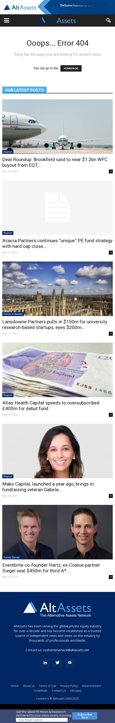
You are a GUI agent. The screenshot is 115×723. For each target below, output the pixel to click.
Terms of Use (47, 686)
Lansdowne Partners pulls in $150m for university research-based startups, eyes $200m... (54, 324)
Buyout (8, 151)
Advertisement (91, 686)
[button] (6, 20)
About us (29, 686)
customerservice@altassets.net (66, 650)
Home (15, 686)
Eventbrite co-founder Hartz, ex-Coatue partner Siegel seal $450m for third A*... (51, 567)
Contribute (41, 691)
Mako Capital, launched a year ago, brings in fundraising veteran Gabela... (48, 486)
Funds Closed (12, 557)
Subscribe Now (85, 716)
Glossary (76, 691)
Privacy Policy (69, 686)
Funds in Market (13, 314)
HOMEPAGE (71, 68)
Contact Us (59, 691)
